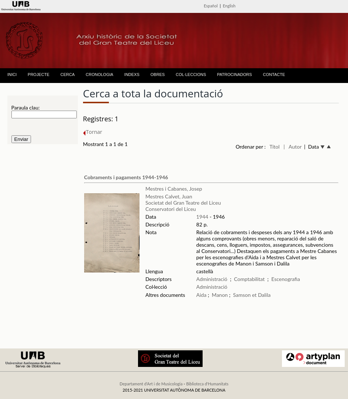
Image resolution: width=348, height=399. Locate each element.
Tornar (92, 131)
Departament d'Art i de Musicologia (151, 383)
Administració (211, 279)
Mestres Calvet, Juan (168, 196)
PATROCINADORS (234, 74)
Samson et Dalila (252, 295)
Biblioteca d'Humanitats (207, 383)
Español (211, 5)
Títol (274, 146)
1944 (202, 217)
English (229, 5)
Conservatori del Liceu (170, 209)
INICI (12, 74)
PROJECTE (38, 74)
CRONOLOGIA (99, 74)
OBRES (158, 74)
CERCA (68, 74)
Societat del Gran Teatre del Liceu (183, 203)
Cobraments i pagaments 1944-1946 (126, 177)
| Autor (292, 146)
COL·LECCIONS (191, 74)
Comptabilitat (249, 279)
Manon (220, 295)
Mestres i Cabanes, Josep (173, 188)
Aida (201, 295)
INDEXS (131, 74)
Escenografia (285, 279)
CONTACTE (274, 74)
